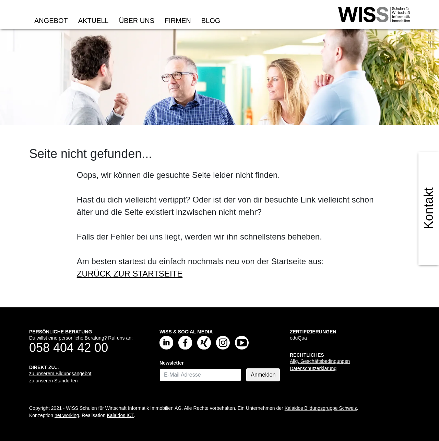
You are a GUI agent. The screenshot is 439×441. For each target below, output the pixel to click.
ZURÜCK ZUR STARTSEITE (129, 273)
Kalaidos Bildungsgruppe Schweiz (321, 408)
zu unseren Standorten (53, 380)
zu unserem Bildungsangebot (60, 373)
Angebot (51, 20)
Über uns (136, 20)
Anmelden (263, 375)
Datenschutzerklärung (313, 368)
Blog (211, 20)
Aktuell (93, 20)
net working (67, 415)
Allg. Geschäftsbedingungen (320, 361)
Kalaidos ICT (120, 415)
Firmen (178, 20)
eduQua (298, 338)
